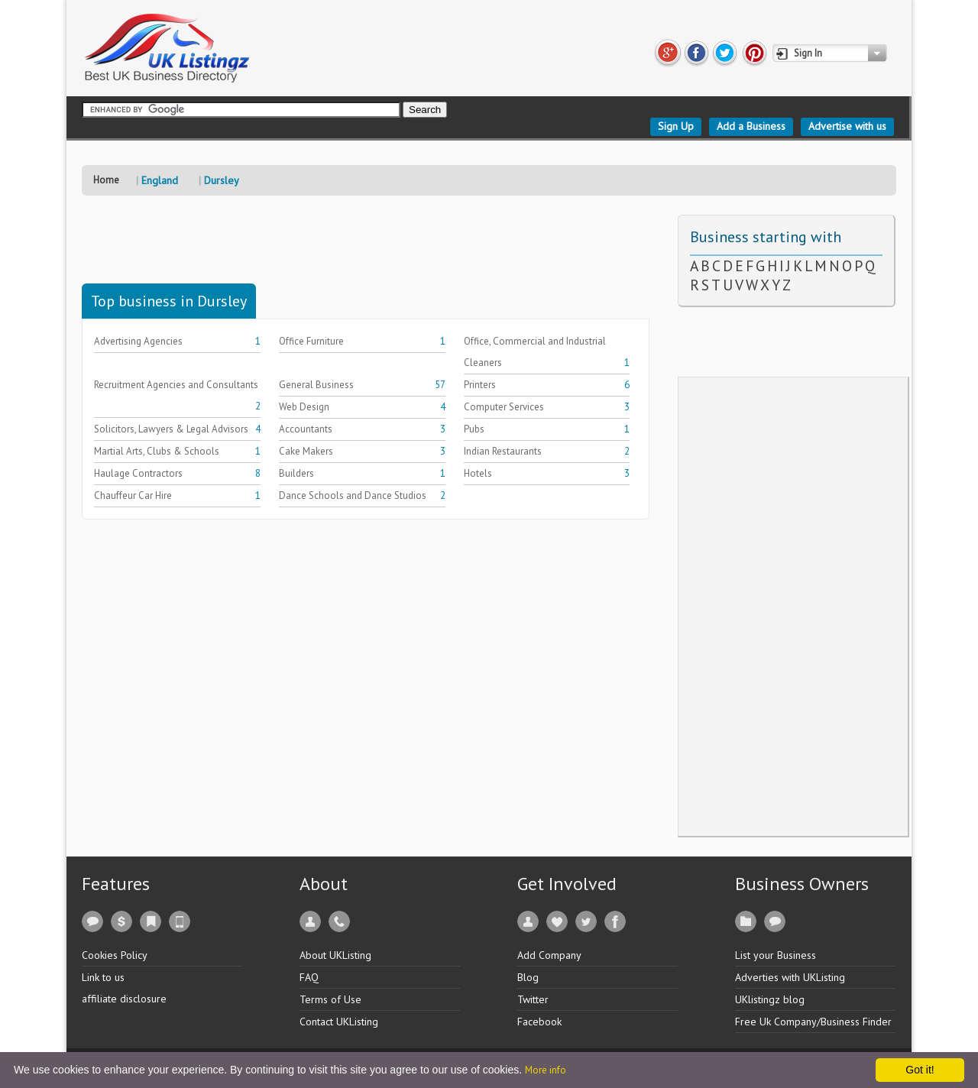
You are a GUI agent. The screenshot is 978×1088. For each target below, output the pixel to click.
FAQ (309, 977)
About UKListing (335, 955)
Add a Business (751, 126)
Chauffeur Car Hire (133, 495)
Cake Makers (306, 451)
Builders (296, 473)
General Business (316, 384)
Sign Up (676, 126)
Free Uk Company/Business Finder (813, 1021)
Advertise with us (847, 126)
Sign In (808, 53)
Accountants (305, 429)
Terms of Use (330, 999)
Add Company (549, 955)
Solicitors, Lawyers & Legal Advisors (171, 429)
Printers (480, 384)
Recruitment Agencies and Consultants (176, 384)
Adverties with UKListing (790, 977)
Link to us (103, 977)
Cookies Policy (114, 955)
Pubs (474, 429)
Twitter (533, 999)
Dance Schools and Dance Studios (352, 495)
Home (106, 179)
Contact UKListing (339, 1021)
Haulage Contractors (138, 473)
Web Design (304, 406)
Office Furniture (311, 341)
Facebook (539, 1021)
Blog (528, 977)
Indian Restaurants (503, 451)
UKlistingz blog (770, 999)
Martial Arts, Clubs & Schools (156, 451)
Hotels (478, 473)
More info (545, 1070)
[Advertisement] (360, 249)
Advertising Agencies (138, 341)
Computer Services (504, 406)
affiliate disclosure (124, 998)
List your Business (775, 955)
